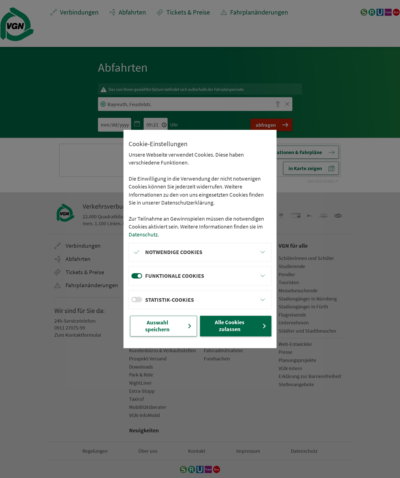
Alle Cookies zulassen (241, 326)
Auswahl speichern (169, 326)
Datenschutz (143, 234)
